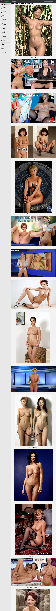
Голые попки (3, 23)
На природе (3, 49)
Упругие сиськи (3, 32)
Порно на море (3, 27)
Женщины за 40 (3, 20)
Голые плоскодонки (4, 37)
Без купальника (3, 45)
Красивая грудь (3, 19)
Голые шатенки (3, 15)
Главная (14, 1)
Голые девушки (3, 31)
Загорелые (3, 40)
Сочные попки (3, 39)
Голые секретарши (4, 8)
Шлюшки (2, 44)
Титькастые (3, 48)
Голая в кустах (3, 36)
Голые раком (3, 35)
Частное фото (3, 11)
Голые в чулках (3, 16)
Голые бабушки (3, 52)
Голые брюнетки (3, 24)
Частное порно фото (4, 7)
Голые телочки (3, 28)
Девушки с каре (3, 43)
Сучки (2, 41)
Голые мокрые (3, 12)
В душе (2, 47)
